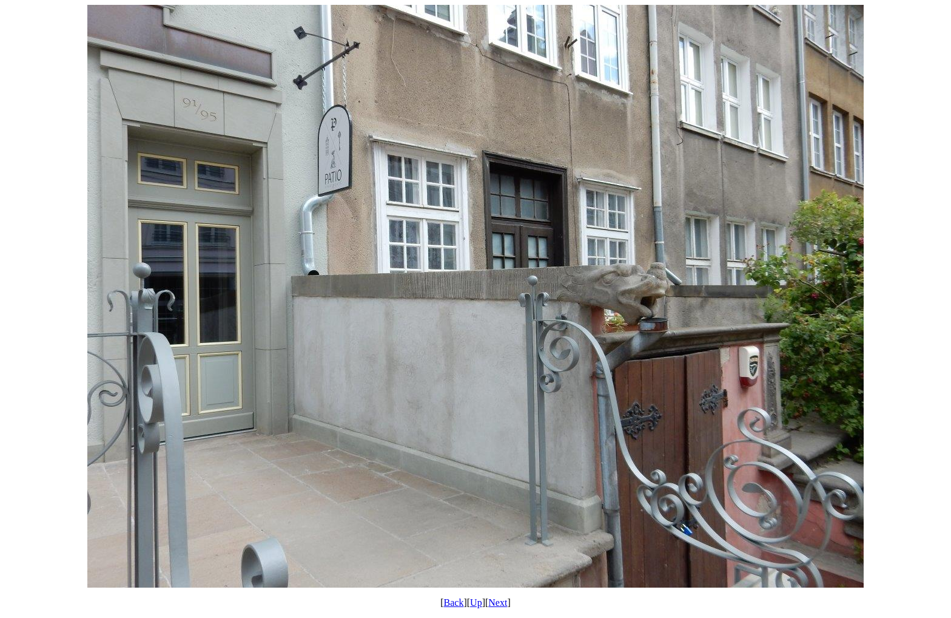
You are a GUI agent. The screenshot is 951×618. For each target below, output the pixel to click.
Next (497, 602)
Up (476, 602)
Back (454, 602)
